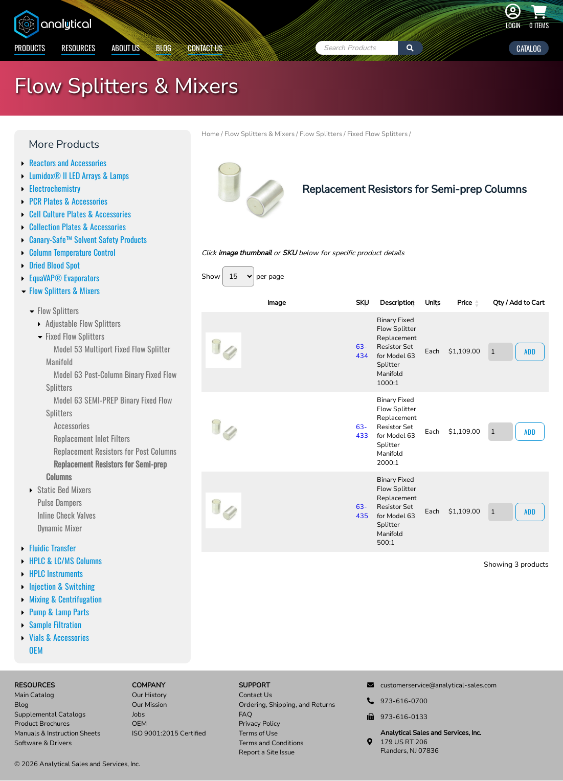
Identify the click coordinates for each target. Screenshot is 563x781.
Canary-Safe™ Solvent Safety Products (88, 239)
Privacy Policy (259, 724)
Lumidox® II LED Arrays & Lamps (79, 175)
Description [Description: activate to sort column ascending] (345, 302)
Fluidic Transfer (52, 548)
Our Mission (149, 705)
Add (527, 335)
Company (148, 685)
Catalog (528, 48)
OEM (36, 650)
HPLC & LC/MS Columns (65, 560)
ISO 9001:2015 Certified (169, 733)
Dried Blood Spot (54, 265)
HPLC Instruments (56, 573)
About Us (125, 47)
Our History (149, 695)
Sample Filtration (55, 624)
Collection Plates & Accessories (77, 226)
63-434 (264, 335)
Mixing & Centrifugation (65, 599)
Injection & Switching (62, 586)
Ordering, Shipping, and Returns (287, 705)
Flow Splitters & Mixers (64, 290)
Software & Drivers (43, 743)
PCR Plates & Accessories (68, 201)
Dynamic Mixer (59, 528)
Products (29, 47)
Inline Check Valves (66, 515)
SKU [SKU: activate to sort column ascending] (265, 302)
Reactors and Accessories (67, 163)
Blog (163, 47)
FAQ (245, 714)
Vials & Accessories (59, 637)
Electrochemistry (54, 188)
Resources (78, 47)
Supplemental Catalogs (49, 714)
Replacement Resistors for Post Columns (115, 451)
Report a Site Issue (267, 752)
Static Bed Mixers (64, 489)
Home (210, 134)
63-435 (264, 428)
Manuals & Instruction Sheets (57, 733)
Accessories (71, 425)
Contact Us (205, 47)
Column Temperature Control (72, 252)
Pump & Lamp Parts (59, 612)
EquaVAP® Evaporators (64, 278)
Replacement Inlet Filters (92, 438)
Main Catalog (34, 695)
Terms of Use (258, 733)
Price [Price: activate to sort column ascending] (455, 302)
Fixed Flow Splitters (75, 336)
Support (254, 685)
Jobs (138, 714)
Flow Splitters (58, 310)
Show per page (242, 276)
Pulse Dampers (59, 502)
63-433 (264, 381)
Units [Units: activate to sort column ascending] (421, 302)
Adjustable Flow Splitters (83, 323)
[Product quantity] (494, 335)
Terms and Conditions (271, 743)
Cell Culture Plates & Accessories (80, 214)
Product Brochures (42, 724)
